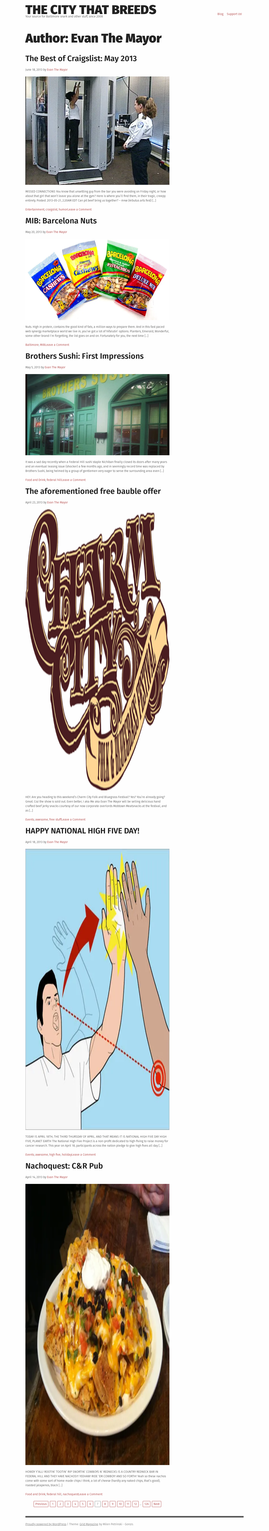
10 (120, 1504)
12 (135, 1504)
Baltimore (32, 345)
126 (146, 1504)
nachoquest (70, 1494)
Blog (220, 14)
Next (157, 1504)
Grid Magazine (89, 1524)
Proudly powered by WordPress (45, 1524)
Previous (41, 1504)
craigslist (51, 209)
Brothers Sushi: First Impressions (84, 356)
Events (29, 819)
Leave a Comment (79, 209)
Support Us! (234, 14)
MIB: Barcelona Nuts (61, 220)
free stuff (55, 819)
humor (63, 209)
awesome (41, 819)
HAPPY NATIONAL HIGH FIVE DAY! (82, 830)
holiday (67, 1154)
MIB (42, 345)
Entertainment (34, 209)
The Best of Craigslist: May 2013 (81, 58)
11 (128, 1504)
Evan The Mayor (57, 69)
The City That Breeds (90, 9)
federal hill (54, 480)
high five (55, 1154)
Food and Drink (35, 480)
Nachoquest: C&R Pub (64, 1166)
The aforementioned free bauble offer (93, 491)
